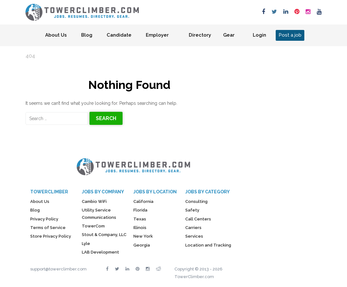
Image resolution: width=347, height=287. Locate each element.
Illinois (139, 227)
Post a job (290, 35)
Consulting (196, 201)
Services (194, 236)
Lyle (86, 243)
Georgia (141, 245)
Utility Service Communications (99, 213)
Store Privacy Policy (50, 236)
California (143, 201)
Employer (157, 35)
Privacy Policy (44, 219)
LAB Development (100, 252)
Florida (140, 210)
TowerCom (93, 226)
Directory (200, 35)
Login (259, 35)
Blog (86, 35)
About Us (56, 35)
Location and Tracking (208, 245)
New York (143, 236)
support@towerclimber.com (58, 269)
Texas (139, 219)
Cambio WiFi (94, 201)
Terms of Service (48, 227)
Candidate (119, 35)
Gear (229, 35)
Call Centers (198, 219)
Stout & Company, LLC (104, 234)
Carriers (193, 227)
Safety (192, 210)
